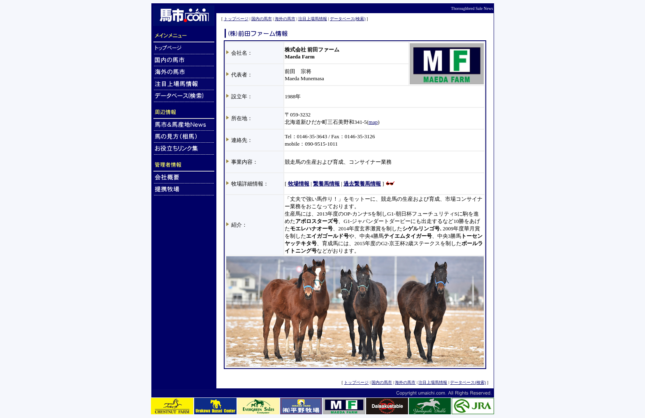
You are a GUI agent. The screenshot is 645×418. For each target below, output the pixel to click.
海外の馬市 (285, 18)
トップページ (236, 18)
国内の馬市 (261, 18)
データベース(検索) (348, 18)
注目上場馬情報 (312, 18)
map (373, 122)
